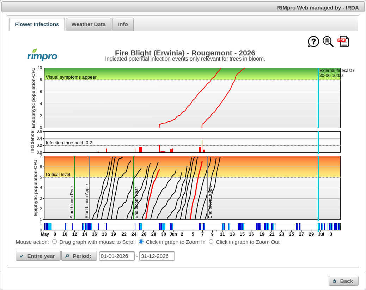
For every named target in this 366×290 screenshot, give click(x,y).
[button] (38, 256)
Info (123, 24)
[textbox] (117, 256)
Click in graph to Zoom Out (248, 242)
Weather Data (89, 24)
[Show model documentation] (328, 42)
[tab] (37, 24)
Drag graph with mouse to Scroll (98, 242)
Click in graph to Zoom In (176, 242)
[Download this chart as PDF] (343, 42)
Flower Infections (37, 24)
